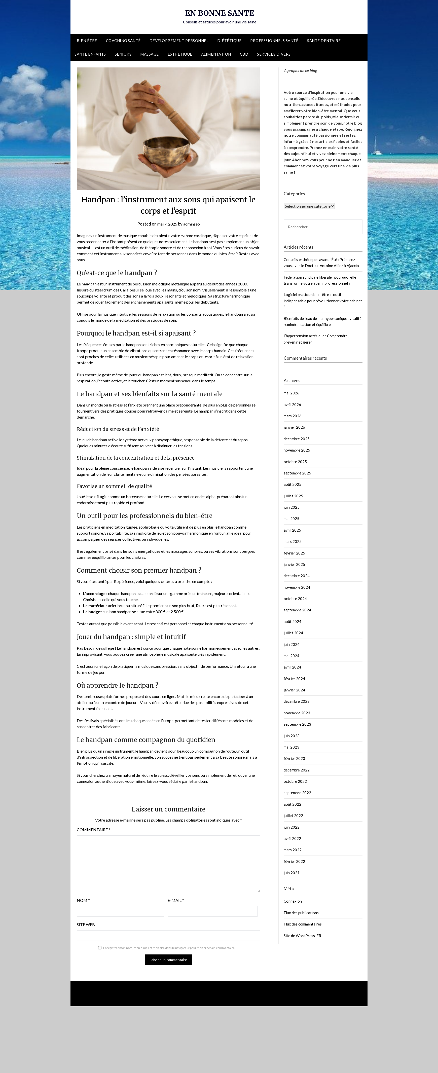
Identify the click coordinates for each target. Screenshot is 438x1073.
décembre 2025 (297, 438)
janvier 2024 (294, 690)
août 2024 (292, 621)
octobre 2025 (295, 461)
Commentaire (93, 829)
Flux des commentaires (303, 924)
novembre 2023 (297, 713)
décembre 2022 (297, 770)
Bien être (87, 40)
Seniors (123, 54)
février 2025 (294, 553)
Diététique (229, 40)
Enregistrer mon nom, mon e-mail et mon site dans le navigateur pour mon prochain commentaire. (169, 948)
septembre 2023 (297, 724)
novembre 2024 (297, 587)
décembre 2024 (297, 575)
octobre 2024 (295, 598)
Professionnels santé (274, 40)
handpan (90, 283)
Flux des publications (301, 912)
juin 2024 (292, 644)
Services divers (274, 54)
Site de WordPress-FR (302, 935)
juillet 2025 (293, 496)
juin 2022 (292, 827)
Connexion (293, 901)
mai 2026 (291, 393)
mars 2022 (293, 849)
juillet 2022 (293, 815)
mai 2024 (291, 655)
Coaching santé (123, 40)
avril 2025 (292, 530)
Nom (83, 900)
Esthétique (180, 54)
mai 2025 (291, 518)
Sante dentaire (324, 40)
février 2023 (294, 758)
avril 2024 (292, 667)
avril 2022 (292, 838)
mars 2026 (293, 416)
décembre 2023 (297, 701)
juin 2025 (292, 507)
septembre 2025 (297, 473)
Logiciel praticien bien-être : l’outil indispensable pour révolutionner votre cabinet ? (323, 300)
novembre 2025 (297, 450)
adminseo (192, 224)
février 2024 (294, 678)
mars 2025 (293, 541)
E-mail (176, 900)
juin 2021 (292, 872)
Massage (149, 54)
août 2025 (292, 484)
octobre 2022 (295, 781)
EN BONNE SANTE (219, 13)
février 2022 (294, 861)
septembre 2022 (297, 792)
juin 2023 (292, 735)
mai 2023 (291, 747)
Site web (86, 924)
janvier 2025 (294, 564)
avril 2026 (292, 404)
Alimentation (216, 54)
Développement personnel (179, 40)
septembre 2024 (297, 610)
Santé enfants (90, 54)
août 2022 (292, 804)
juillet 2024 (293, 633)
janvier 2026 (294, 427)
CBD (244, 54)
